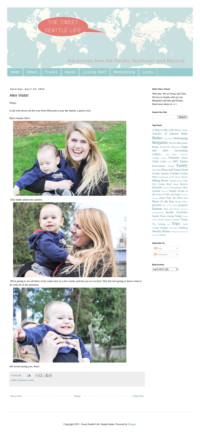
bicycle (172, 143)
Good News (174, 177)
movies (166, 188)
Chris (155, 161)
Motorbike (157, 187)
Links (147, 72)
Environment (158, 166)
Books (155, 147)
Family (31, 380)
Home (15, 72)
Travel (51, 72)
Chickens (173, 157)
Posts (158, 248)
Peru (186, 198)
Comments (161, 254)
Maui (175, 184)
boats (185, 143)
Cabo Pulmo (171, 154)
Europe (171, 166)
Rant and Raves (171, 209)
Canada (155, 158)
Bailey (157, 138)
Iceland (172, 180)
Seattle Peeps (159, 216)
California (184, 154)
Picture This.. (181, 202)
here (175, 104)
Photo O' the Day (163, 201)
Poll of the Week (170, 205)
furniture (165, 173)
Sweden (176, 219)
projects (183, 205)
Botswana (175, 147)
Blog (179, 143)
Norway (164, 191)
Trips (176, 223)
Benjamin (22, 380)
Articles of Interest (165, 133)
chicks (184, 158)
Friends (156, 173)
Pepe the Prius (174, 198)
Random (157, 208)
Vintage (164, 227)
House (70, 72)
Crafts (163, 161)
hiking (156, 180)
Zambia (162, 235)
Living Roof (94, 72)
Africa (178, 130)
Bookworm (165, 147)
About (32, 72)
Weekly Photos (161, 231)
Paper (162, 198)
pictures (157, 205)
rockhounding (157, 212)
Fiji (153, 170)
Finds (158, 170)
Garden (174, 173)
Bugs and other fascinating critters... (170, 150)
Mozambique (176, 187)
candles (164, 158)
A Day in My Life (163, 130)
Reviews (184, 209)
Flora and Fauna (171, 169)
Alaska (184, 130)
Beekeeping (124, 72)
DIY (175, 161)
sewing (170, 216)
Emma (184, 161)
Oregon (155, 198)
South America (165, 219)
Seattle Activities (176, 212)
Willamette (175, 232)
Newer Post (16, 396)
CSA (170, 162)
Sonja (178, 216)
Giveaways (163, 177)
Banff (170, 138)
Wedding (183, 227)
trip (168, 224)
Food (184, 169)
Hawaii (184, 177)
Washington (173, 228)
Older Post (138, 396)
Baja (166, 138)
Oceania (184, 194)
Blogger (132, 424)
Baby (184, 133)
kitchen (180, 181)
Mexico (184, 184)
